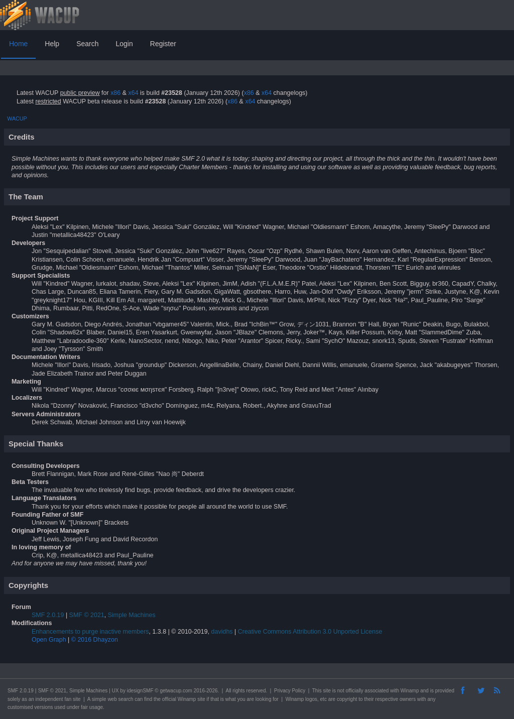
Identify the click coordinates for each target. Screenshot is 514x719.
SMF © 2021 (86, 615)
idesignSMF (140, 690)
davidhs (222, 631)
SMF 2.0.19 (48, 615)
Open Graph (49, 639)
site (327, 690)
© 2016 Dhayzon (94, 639)
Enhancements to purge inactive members (90, 631)
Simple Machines (132, 615)
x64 (133, 92)
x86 (115, 92)
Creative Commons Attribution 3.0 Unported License (310, 631)
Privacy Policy (289, 690)
